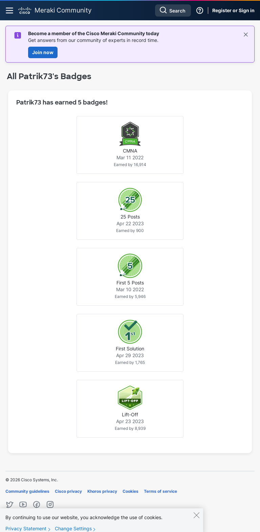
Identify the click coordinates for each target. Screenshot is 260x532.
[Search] (173, 10)
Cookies (130, 491)
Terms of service (160, 491)
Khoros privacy (102, 491)
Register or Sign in (233, 10)
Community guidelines (27, 491)
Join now (42, 52)
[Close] (196, 519)
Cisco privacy (68, 491)
